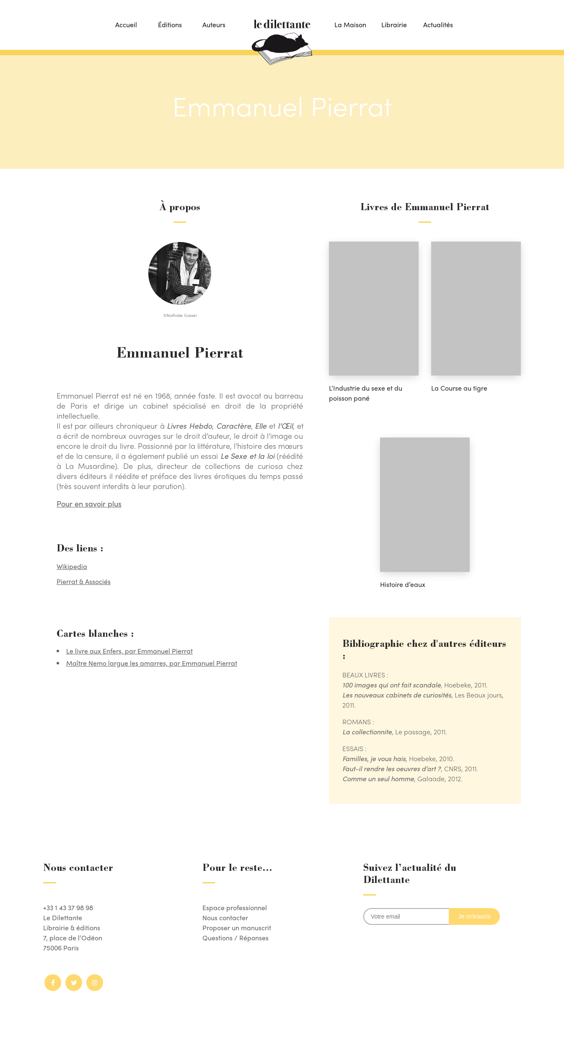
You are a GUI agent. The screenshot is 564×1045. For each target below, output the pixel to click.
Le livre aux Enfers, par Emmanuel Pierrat (129, 651)
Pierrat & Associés (84, 581)
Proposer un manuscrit (236, 927)
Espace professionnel (234, 907)
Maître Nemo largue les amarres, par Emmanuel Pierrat (151, 663)
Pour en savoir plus (89, 503)
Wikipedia (72, 566)
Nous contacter (225, 917)
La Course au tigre (459, 388)
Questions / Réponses (235, 937)
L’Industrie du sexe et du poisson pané (365, 393)
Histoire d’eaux (402, 584)
